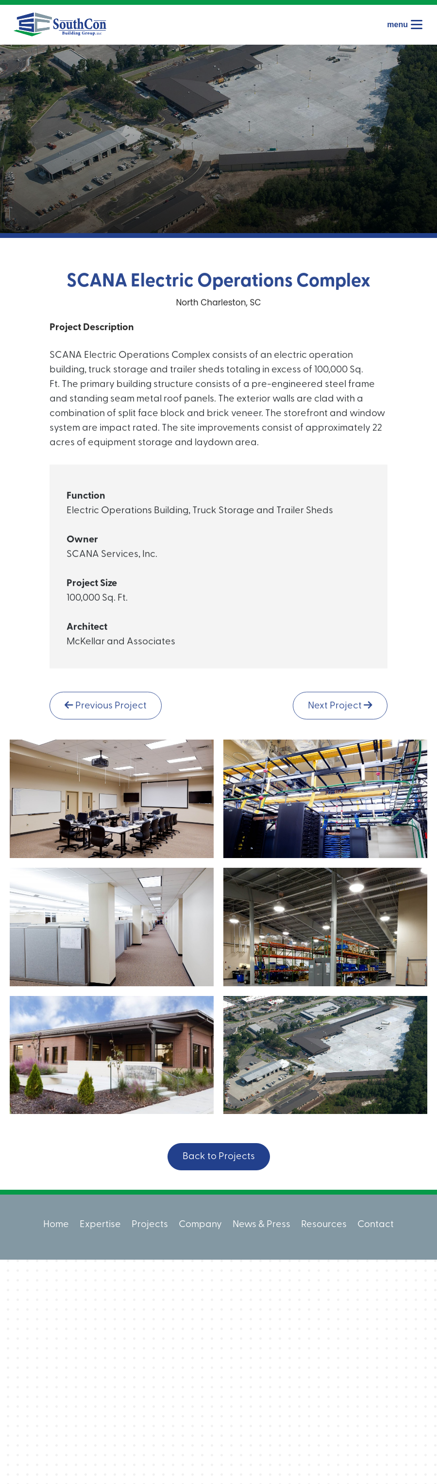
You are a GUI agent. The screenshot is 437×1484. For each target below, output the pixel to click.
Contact (375, 1225)
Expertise (100, 1225)
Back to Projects (219, 1157)
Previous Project (106, 710)
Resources (324, 1225)
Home (56, 1225)
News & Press (261, 1225)
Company (200, 1225)
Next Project (340, 710)
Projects (150, 1225)
